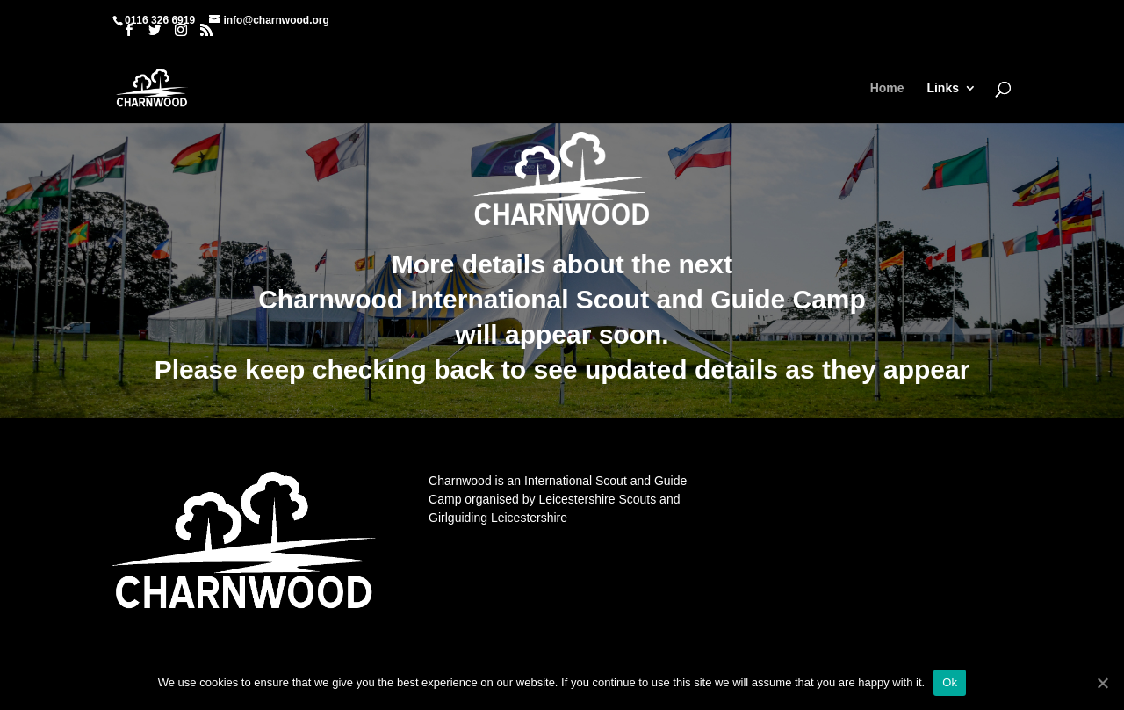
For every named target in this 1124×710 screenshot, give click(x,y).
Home (887, 88)
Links (942, 88)
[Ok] (1102, 683)
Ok (949, 682)
